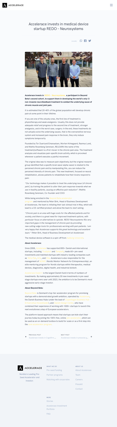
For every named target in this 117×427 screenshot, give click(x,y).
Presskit (79, 384)
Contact (79, 389)
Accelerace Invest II (34, 273)
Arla (39, 258)
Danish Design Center (64, 303)
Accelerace (41, 248)
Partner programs (55, 375)
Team (77, 375)
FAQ (48, 414)
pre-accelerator (74, 318)
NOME (43, 261)
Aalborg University (75, 238)
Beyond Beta (30, 293)
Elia (48, 258)
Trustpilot (46, 251)
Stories (50, 401)
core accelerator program (40, 324)
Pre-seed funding (54, 370)
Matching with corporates (58, 379)
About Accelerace (83, 370)
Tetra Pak (32, 258)
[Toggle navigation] (111, 5)
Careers (79, 379)
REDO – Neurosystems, (55, 95)
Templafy (60, 251)
